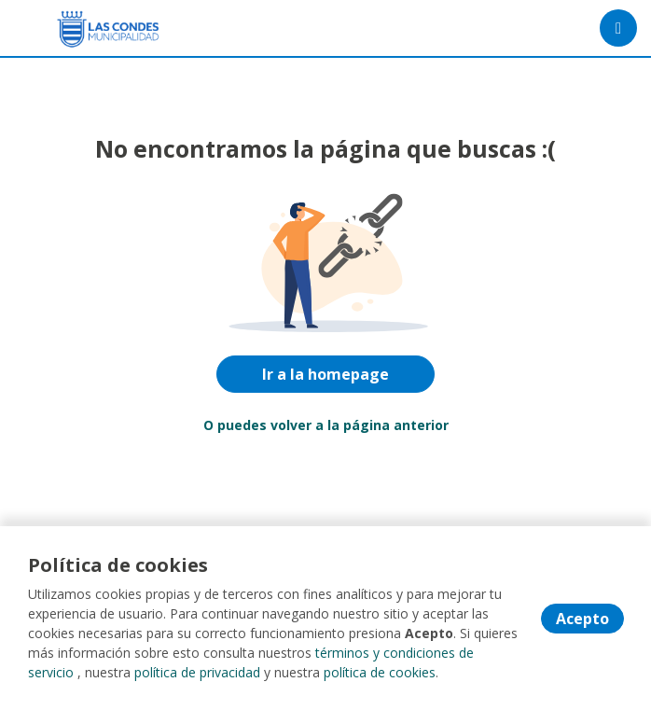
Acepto (582, 618)
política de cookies (380, 672)
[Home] (80, 28)
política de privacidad (197, 672)
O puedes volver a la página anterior (326, 425)
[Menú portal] (618, 28)
